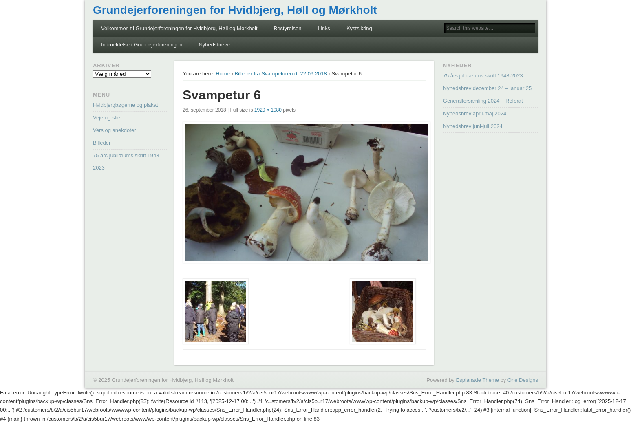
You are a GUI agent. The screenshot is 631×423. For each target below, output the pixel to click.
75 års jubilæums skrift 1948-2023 (483, 76)
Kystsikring (359, 28)
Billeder (101, 143)
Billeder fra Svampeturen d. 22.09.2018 (280, 73)
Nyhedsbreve (214, 45)
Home (223, 73)
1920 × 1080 (268, 110)
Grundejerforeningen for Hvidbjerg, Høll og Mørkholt (235, 10)
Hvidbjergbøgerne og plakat (125, 105)
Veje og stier (107, 118)
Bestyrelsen (288, 28)
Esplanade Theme (477, 380)
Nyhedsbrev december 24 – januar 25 (487, 88)
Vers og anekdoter (114, 130)
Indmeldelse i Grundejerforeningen (141, 45)
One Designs (522, 380)
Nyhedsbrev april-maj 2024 (474, 113)
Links (324, 28)
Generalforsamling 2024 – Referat (483, 101)
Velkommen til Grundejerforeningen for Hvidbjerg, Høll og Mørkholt (179, 28)
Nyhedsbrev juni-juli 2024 (473, 126)
